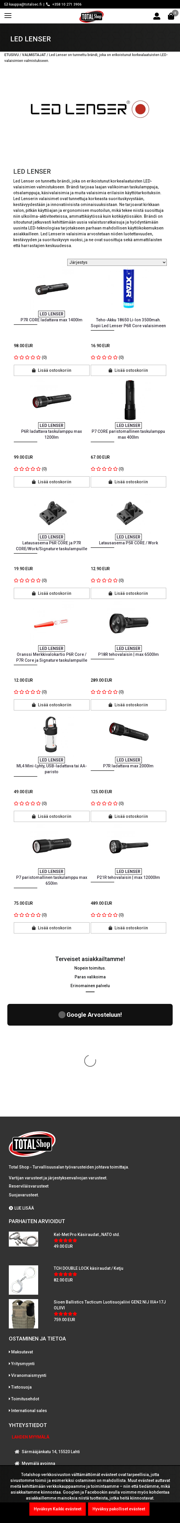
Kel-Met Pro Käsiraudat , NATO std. (87, 1124)
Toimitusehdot (25, 1289)
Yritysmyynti (23, 1254)
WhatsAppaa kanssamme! (45, 1424)
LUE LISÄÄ (21, 1098)
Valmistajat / (35, 55)
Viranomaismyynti (28, 1265)
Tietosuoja (21, 1277)
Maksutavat (22, 1242)
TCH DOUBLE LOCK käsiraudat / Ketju (88, 1158)
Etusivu (11, 55)
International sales (29, 1301)
